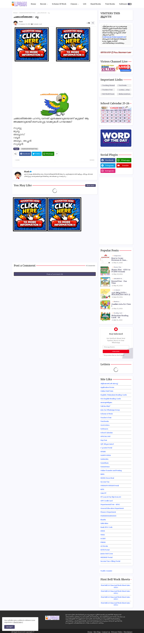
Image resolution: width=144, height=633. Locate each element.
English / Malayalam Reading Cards (114, 395)
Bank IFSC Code (106, 527)
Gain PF (103, 493)
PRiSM (103, 542)
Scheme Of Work (59, 4)
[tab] (33, 4)
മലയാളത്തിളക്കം (106, 402)
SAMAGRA (104, 459)
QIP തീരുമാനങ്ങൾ (107, 444)
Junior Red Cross (107, 554)
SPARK (103, 452)
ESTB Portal (105, 550)
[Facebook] (25, 154)
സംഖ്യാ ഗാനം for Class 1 (121, 305)
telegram (109, 165)
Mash (27, 171)
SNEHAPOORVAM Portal (110, 486)
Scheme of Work (107, 414)
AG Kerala (104, 546)
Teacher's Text (106, 418)
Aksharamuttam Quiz (125, 94)
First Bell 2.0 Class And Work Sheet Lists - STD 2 (116, 592)
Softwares (123, 4)
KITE (102, 489)
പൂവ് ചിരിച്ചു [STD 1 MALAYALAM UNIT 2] (120, 294)
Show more (90, 185)
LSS (84, 4)
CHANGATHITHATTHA (27, 13)
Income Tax (105, 482)
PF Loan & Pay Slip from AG (111, 497)
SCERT (103, 539)
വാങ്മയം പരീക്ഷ (124, 90)
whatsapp (125, 160)
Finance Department (108, 512)
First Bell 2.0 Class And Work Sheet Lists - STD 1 (116, 586)
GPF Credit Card (107, 501)
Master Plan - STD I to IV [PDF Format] (120, 271)
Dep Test (104, 440)
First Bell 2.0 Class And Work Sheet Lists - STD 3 (116, 598)
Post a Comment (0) (55, 274)
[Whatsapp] (48, 154)
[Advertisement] (54, 78)
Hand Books (96, 4)
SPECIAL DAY (105, 436)
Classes (74, 4)
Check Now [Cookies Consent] (17, 622)
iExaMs (103, 520)
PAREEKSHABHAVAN (108, 516)
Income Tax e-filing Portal (110, 561)
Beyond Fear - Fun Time (119, 282)
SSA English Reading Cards (111, 399)
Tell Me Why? (105, 406)
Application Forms (107, 387)
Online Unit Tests (107, 391)
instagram (109, 171)
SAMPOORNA (106, 455)
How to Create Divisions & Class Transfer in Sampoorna (118, 259)
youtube (125, 165)
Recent (43, 4)
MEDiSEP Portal (106, 557)
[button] (130, 4)
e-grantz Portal (106, 448)
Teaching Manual (108, 85)
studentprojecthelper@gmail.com (114, 37)
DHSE (103, 531)
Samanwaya (105, 467)
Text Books (110, 4)
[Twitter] (37, 154)
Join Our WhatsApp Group (110, 410)
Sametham (104, 463)
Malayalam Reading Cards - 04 (119, 317)
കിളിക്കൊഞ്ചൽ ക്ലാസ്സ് (109, 383)
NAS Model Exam (108, 94)
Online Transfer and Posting (111, 470)
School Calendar (107, 433)
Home (33, 4)
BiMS (102, 474)
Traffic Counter (106, 571)
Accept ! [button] (9, 627)
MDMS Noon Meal (107, 478)
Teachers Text (107, 90)
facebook (109, 160)
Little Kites (104, 523)
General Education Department (112, 508)
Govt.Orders (105, 425)
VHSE (103, 535)
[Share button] (57, 154)
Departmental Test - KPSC (110, 504)
